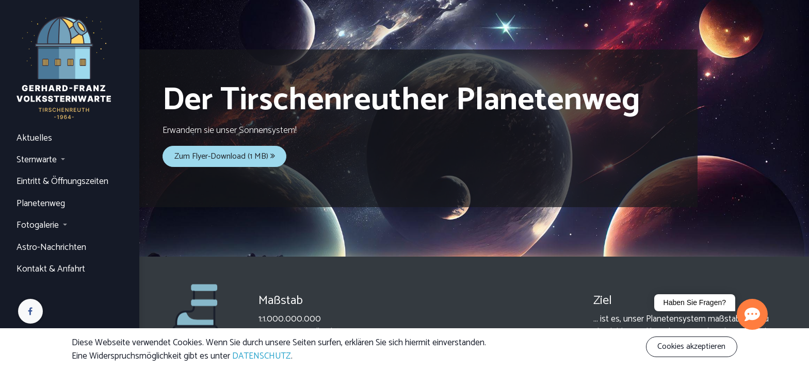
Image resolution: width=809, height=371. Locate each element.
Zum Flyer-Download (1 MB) (224, 156)
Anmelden (34, 339)
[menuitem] (70, 138)
